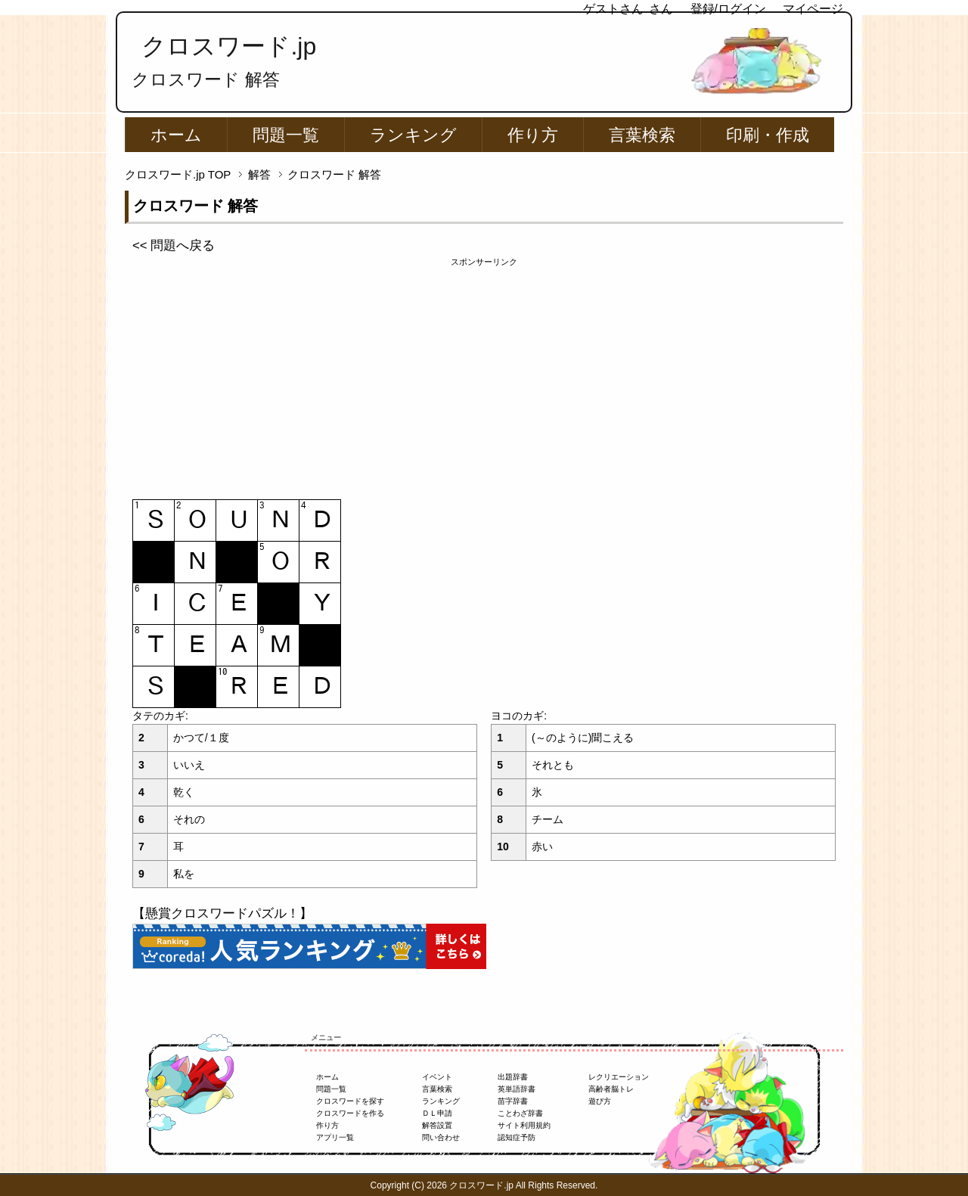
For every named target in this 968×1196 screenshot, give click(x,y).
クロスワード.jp (228, 46)
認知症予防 (516, 1137)
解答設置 (437, 1125)
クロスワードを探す (350, 1101)
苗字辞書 (513, 1101)
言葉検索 (642, 135)
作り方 (532, 135)
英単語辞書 (516, 1089)
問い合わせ (441, 1137)
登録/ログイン (728, 8)
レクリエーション (618, 1077)
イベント (437, 1077)
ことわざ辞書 (520, 1113)
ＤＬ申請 (437, 1113)
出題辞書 (513, 1077)
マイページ (813, 8)
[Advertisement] (484, 374)
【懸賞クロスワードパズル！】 (222, 913)
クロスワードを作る (350, 1113)
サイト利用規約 (524, 1125)
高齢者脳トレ (611, 1089)
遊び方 (599, 1101)
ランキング (413, 135)
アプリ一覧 (335, 1137)
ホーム (176, 135)
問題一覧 (286, 135)
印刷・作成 (767, 135)
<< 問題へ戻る (173, 245)
